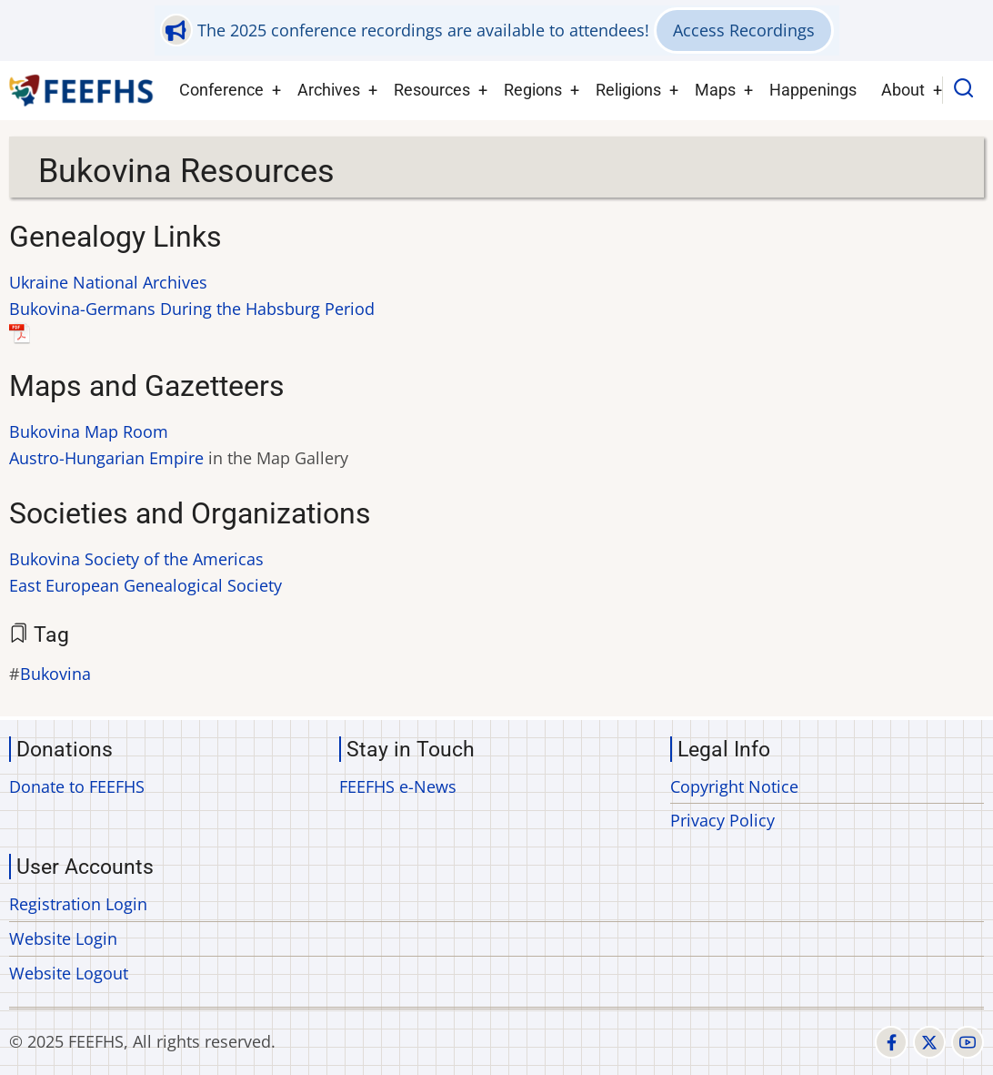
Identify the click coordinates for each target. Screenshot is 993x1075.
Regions (533, 89)
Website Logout (68, 973)
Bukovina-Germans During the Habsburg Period (192, 308)
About (903, 89)
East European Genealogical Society (145, 585)
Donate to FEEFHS (77, 786)
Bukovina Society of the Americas (136, 559)
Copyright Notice (734, 786)
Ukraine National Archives (108, 282)
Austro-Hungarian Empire (106, 458)
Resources (432, 89)
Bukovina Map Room (88, 431)
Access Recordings (744, 30)
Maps (715, 89)
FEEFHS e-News (397, 786)
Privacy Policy (722, 820)
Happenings (813, 89)
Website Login (63, 938)
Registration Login (78, 904)
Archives (328, 89)
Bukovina (55, 674)
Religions (628, 89)
